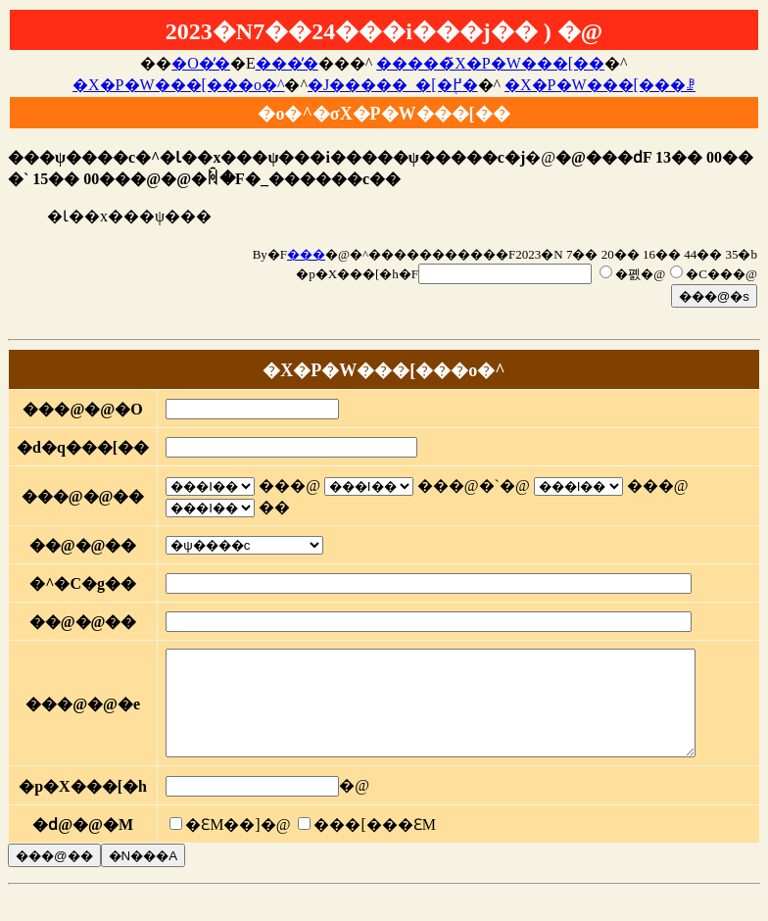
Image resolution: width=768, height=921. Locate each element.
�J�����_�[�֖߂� (393, 84)
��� (306, 254)
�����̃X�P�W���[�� (490, 63)
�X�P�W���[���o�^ (178, 84)
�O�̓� (200, 63)
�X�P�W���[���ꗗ (600, 84)
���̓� (287, 63)
